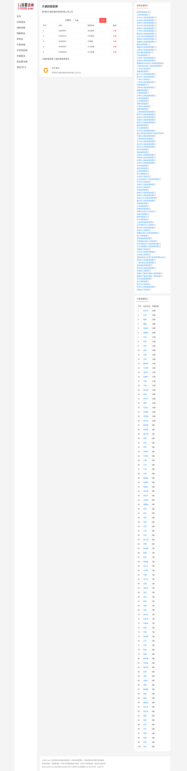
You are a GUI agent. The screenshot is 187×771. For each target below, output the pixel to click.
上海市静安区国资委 (144, 139)
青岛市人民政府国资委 (145, 77)
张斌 (145, 672)
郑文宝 (145, 707)
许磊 (145, 535)
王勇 (145, 460)
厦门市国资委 (142, 236)
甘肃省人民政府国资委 (145, 60)
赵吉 (145, 513)
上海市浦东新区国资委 (145, 112)
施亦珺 (145, 667)
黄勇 (145, 720)
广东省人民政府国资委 (145, 82)
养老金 (20, 39)
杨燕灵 (145, 703)
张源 (145, 394)
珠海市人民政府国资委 (145, 28)
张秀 (145, 355)
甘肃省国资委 (142, 203)
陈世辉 (145, 425)
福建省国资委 (142, 90)
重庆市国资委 (142, 44)
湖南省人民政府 (143, 290)
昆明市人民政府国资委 (145, 260)
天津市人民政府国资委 (145, 96)
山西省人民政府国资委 (145, 50)
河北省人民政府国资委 (145, 131)
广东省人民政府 (143, 69)
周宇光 (145, 421)
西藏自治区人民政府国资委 (147, 233)
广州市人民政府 (143, 79)
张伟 (145, 509)
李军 (145, 447)
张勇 (145, 438)
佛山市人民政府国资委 (145, 201)
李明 (145, 341)
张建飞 (145, 680)
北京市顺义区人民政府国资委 (148, 244)
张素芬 (145, 328)
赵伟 (145, 597)
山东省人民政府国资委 (145, 20)
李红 (145, 747)
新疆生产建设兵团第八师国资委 (148, 273)
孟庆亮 (145, 500)
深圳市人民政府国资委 (145, 23)
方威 (145, 575)
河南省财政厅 (142, 85)
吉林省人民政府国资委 (145, 157)
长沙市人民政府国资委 (145, 252)
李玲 (145, 443)
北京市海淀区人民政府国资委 (148, 179)
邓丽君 (145, 562)
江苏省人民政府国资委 (145, 58)
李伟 (145, 359)
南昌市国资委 (142, 214)
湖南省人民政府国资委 (145, 39)
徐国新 (145, 412)
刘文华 (145, 619)
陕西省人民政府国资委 (145, 34)
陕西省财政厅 (142, 217)
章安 (145, 592)
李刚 (145, 522)
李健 (145, 738)
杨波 (145, 698)
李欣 (145, 346)
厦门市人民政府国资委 (145, 74)
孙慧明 (145, 429)
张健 (145, 676)
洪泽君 (145, 491)
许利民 (145, 456)
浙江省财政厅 (142, 174)
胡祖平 (145, 496)
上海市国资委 (142, 15)
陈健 (145, 654)
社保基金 (21, 22)
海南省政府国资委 (143, 265)
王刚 (145, 474)
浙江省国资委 (142, 281)
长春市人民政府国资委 (145, 184)
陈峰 (145, 319)
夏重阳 (145, 333)
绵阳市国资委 (142, 104)
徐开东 (145, 311)
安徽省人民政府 (143, 249)
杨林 (145, 694)
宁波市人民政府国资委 (145, 136)
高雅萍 (145, 482)
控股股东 (21, 56)
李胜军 (145, 452)
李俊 (145, 628)
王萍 (145, 465)
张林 (145, 610)
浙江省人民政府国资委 (145, 25)
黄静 (145, 716)
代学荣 (145, 368)
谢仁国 (145, 540)
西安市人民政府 (143, 230)
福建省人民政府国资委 (145, 47)
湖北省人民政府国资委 (145, 117)
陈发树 (145, 548)
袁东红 (145, 614)
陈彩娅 (145, 658)
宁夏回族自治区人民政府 (146, 241)
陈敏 (145, 650)
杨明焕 (145, 689)
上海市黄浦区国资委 (144, 222)
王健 (145, 381)
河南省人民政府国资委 (145, 155)
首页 (19, 16)
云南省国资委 (142, 171)
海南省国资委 (142, 152)
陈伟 (145, 557)
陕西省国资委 (142, 125)
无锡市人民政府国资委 (145, 120)
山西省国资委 (142, 93)
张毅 (145, 685)
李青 (145, 742)
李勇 (145, 733)
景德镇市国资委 (143, 209)
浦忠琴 (145, 372)
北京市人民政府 (143, 182)
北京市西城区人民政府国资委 (148, 246)
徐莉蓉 (145, 636)
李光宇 (145, 399)
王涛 (145, 469)
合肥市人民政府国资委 (145, 160)
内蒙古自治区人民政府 (145, 211)
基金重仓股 (22, 61)
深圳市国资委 (142, 149)
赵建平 (145, 377)
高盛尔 (145, 487)
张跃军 (145, 588)
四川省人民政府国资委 (145, 228)
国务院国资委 (142, 12)
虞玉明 (145, 434)
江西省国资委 (142, 55)
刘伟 (145, 337)
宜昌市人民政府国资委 (145, 195)
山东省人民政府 (143, 176)
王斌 (145, 526)
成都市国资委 (142, 109)
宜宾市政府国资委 (143, 279)
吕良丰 (145, 579)
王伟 (145, 531)
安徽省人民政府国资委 (145, 42)
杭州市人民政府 (143, 187)
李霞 (145, 632)
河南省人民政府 (143, 271)
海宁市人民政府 (143, 284)
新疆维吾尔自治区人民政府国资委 (149, 63)
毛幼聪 (145, 663)
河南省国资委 (142, 190)
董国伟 (145, 363)
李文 (145, 729)
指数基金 (21, 33)
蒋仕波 (145, 711)
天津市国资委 (142, 98)
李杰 (145, 518)
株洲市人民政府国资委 (145, 193)
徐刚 (145, 350)
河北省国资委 (142, 128)
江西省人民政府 (143, 255)
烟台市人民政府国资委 (145, 122)
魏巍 (145, 324)
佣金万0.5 (21, 67)
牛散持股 (21, 44)
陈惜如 (145, 478)
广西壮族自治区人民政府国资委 (148, 66)
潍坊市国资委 (142, 168)
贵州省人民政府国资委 (145, 268)
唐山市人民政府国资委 (145, 147)
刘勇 (145, 584)
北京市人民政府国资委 (145, 17)
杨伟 (145, 601)
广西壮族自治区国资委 (145, 263)
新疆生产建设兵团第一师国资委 (148, 276)
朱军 (145, 645)
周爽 (145, 544)
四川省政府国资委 (143, 52)
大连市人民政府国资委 (145, 163)
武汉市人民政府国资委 (145, 144)
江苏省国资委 (142, 206)
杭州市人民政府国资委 (145, 287)
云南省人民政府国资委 (145, 87)
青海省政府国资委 (143, 238)
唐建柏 (145, 504)
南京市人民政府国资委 (145, 114)
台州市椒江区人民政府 (145, 225)
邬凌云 (145, 407)
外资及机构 (22, 50)
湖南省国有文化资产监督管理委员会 (150, 257)
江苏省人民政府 (143, 106)
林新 (145, 403)
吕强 (145, 315)
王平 (145, 641)
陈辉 (145, 553)
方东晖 (145, 570)
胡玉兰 (145, 566)
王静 (145, 385)
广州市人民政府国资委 (145, 31)
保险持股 (21, 27)
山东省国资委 (142, 101)
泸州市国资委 (142, 166)
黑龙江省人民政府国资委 (146, 198)
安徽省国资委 (142, 71)
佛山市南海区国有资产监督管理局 (149, 133)
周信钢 (145, 416)
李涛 (145, 725)
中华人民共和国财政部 (145, 36)
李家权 (145, 623)
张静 (145, 606)
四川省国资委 (142, 219)
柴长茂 (145, 390)
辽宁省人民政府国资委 (145, 141)
